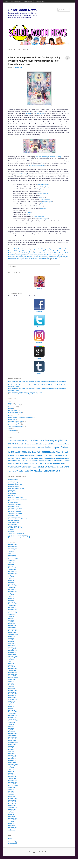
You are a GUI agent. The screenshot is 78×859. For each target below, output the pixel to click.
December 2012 (12, 802)
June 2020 (11, 639)
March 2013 (11, 796)
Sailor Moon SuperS (35, 463)
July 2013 (11, 789)
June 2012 (11, 812)
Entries (11, 840)
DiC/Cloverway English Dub (53, 440)
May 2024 (11, 564)
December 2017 (12, 694)
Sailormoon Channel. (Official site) (18, 519)
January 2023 (12, 587)
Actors (10, 403)
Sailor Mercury (23, 452)
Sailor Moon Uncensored (15, 513)
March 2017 (11, 710)
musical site (40, 113)
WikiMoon (11, 531)
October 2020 (12, 632)
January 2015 (12, 757)
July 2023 (11, 577)
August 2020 (11, 636)
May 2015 (11, 749)
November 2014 (12, 760)
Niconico (10, 501)
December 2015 (12, 737)
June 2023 (11, 578)
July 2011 (11, 821)
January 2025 (12, 555)
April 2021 (11, 621)
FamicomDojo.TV (16, 1)
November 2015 (12, 739)
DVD (9, 444)
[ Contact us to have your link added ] (19, 537)
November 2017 (12, 695)
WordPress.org (12, 843)
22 (67, 58)
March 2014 (11, 775)
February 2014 (12, 776)
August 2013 (11, 787)
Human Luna (38, 251)
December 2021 (12, 607)
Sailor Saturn (14, 467)
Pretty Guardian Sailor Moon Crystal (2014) (20, 417)
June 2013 (11, 791)
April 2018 (11, 686)
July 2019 (11, 659)
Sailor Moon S (50, 461)
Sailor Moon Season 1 (20, 464)
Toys (9, 428)
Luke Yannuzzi (12, 381)
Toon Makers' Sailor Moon (15, 426)
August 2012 (11, 809)
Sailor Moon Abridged (14, 504)
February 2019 (12, 668)
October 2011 (12, 820)
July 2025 (11, 551)
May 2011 (11, 823)
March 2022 (11, 602)
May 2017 (11, 706)
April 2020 (11, 643)
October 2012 (12, 805)
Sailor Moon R (39, 461)
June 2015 (11, 748)
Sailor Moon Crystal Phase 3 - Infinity (49, 458)
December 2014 (12, 758)
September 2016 (13, 721)
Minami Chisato (34, 253)
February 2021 (12, 625)
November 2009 (12, 827)
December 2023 (12, 571)
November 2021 (12, 609)
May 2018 (11, 685)
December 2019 (12, 650)
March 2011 (11, 825)
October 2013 (12, 784)
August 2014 (11, 766)
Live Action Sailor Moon (15, 412)
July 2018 (11, 681)
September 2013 (13, 785)
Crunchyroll (11, 481)
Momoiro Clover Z (58, 444)
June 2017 (11, 704)
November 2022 (12, 591)
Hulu (14, 443)
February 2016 (12, 733)
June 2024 (11, 562)
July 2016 (11, 724)
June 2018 (11, 683)
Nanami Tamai (32, 255)
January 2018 (12, 692)
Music (66, 444)
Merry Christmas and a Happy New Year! (30, 392)
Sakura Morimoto (39, 257)
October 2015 (12, 740)
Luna (17, 253)
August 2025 (11, 549)
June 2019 (11, 661)
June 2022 (11, 596)
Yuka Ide (28, 259)
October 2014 (12, 762)
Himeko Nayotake (27, 251)
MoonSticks (11, 495)
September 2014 (13, 764)
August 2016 (11, 722)
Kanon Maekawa (58, 251)
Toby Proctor (12, 471)
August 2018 (11, 679)
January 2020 (12, 649)
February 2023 (12, 585)
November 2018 (12, 674)
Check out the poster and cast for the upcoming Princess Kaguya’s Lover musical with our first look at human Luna (34, 60)
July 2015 (11, 746)
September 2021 (13, 613)
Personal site (39, 206)
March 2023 (11, 584)
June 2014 (11, 769)
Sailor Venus (45, 466)
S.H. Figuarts (40, 447)
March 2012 (11, 816)
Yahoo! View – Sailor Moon (16, 533)
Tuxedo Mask (32, 470)
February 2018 (12, 690)
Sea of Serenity (12, 524)
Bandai (18, 441)
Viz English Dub (52, 471)
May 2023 (11, 580)
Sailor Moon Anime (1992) (15, 421)
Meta (9, 415)
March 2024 (11, 566)
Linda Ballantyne (41, 444)
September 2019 (13, 656)
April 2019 (11, 665)
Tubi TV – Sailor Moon (14, 526)
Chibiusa (34, 440)
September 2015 (13, 742)
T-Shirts (65, 467)
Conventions (12, 406)
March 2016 (11, 731)
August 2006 (11, 830)
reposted (28, 113)
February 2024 (12, 567)
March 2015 (11, 753)
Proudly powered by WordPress (39, 852)
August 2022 (11, 593)
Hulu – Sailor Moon (13, 486)
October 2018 (12, 676)
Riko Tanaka (19, 257)
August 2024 (11, 560)
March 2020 (11, 645)
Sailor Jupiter (52, 447)
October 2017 (12, 697)
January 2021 (12, 627)
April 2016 (11, 730)
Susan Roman (57, 467)
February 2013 (12, 798)
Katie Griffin (20, 444)
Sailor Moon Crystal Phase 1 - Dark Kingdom (38, 455)
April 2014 (11, 773)
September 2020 (13, 634)
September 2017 (13, 699)
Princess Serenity (23, 447)
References (11, 419)
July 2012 (11, 811)
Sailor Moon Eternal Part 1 (26, 461)
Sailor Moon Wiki (13, 515)
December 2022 (12, 589)
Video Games (12, 430)
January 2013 (12, 800)
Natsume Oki (42, 255)
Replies (54, 259)
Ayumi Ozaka (60, 249)
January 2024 (12, 569)
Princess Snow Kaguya (54, 255)
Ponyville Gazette (27, 1)
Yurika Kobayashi (44, 259)
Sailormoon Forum (13, 520)
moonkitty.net (12, 493)
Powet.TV (6, 1)
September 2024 (13, 558)
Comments (12, 842)
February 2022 (12, 603)
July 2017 (11, 703)
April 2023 (11, 582)
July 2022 (11, 595)
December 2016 (12, 715)
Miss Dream (11, 490)
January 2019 (12, 670)
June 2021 (11, 618)
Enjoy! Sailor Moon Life (15, 484)
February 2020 (12, 647)
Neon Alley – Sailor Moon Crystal (17, 499)
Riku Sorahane (28, 257)
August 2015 (11, 744)
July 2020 (11, 638)
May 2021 (11, 620)
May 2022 (11, 598)
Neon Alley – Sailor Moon (15, 497)
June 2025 (11, 553)
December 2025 (12, 546)
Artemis (11, 441)
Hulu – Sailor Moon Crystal (16, 488)
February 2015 (12, 755)
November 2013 (12, 782)
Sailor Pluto (60, 464)
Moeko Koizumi (44, 253)
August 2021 (11, 614)
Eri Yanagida (18, 251)
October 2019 (12, 654)
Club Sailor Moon (13, 479)
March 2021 (11, 623)
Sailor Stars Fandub (14, 517)
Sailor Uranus (26, 467)
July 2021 (11, 616)
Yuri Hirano (34, 259)
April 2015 (11, 751)
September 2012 (13, 807)
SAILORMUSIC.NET (13, 522)
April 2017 (11, 708)
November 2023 (12, 573)
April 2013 (11, 794)
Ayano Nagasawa (49, 249)
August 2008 (11, 829)
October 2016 (12, 719)
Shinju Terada (61, 257)
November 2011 (12, 818)
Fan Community (12, 410)
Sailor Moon (41, 451)
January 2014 (12, 778)
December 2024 (12, 557)
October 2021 (12, 611)
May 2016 (11, 728)
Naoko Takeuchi (13, 447)
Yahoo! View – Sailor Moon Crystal (18, 535)
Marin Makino (24, 253)
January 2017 (12, 713)
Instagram (45, 184)
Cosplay (10, 408)
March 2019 (11, 667)
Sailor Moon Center (13, 506)
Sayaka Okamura (50, 257)
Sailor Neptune (48, 463)
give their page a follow (36, 165)
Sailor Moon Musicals (21, 249)
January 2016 (12, 735)
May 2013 (11, 793)
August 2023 (11, 575)
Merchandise (12, 414)
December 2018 (12, 672)
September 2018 (13, 677)
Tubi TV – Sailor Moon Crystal (16, 527)
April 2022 (11, 600)
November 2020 (12, 631)
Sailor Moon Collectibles (15, 508)
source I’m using (22, 174)
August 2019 (11, 657)
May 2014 (11, 771)
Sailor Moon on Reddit (14, 511)
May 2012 (11, 814)
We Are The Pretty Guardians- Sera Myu (49, 157)
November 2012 (12, 803)
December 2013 (12, 780)
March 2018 (11, 688)
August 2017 (11, 701)
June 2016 (11, 726)
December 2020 (12, 629)
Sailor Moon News (39, 1)
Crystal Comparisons (14, 483)
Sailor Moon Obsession (15, 509)
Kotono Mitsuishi (30, 444)
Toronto (20, 471)
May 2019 (11, 663)
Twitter (39, 184)
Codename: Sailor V (14, 405)
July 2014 (11, 767)
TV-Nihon (11, 529)
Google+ (39, 358)
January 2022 (12, 605)
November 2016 (12, 717)
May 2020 (11, 641)
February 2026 (12, 544)
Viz (42, 471)
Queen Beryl (32, 447)
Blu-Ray (24, 441)
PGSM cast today (13, 502)
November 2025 (12, 548)
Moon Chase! (12, 491)
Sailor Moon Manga (13, 423)
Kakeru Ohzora (47, 251)
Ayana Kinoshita (38, 249)
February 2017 (12, 712)
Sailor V (35, 467)
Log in (10, 838)
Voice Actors (12, 432)
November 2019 (12, 652)
